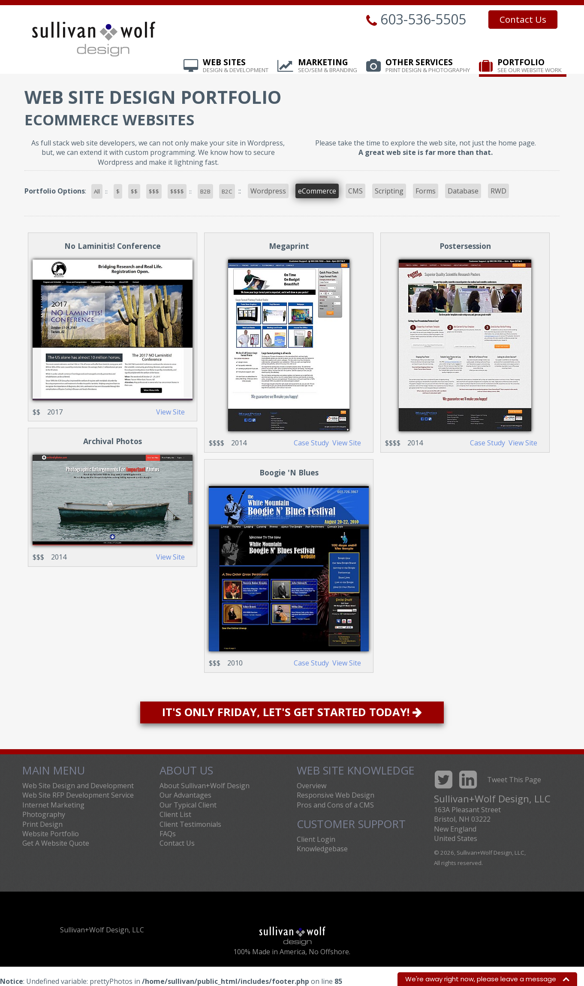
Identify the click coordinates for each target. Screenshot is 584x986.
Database (463, 191)
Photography (43, 814)
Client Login (316, 839)
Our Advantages (185, 795)
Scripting (389, 191)
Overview (311, 785)
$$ (134, 191)
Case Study (311, 443)
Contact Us (523, 19)
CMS (355, 191)
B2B (205, 191)
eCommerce (317, 191)
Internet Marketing (53, 805)
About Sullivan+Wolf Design (205, 785)
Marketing (327, 66)
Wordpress (268, 191)
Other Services (427, 66)
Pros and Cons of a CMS (335, 805)
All (97, 191)
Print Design (42, 824)
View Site (170, 412)
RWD (498, 191)
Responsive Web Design (335, 795)
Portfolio (529, 66)
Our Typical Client (188, 805)
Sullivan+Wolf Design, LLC (102, 930)
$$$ (154, 191)
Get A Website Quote (55, 843)
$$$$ (177, 191)
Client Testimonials (190, 824)
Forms (425, 191)
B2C (227, 191)
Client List (175, 814)
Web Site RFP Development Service (78, 795)
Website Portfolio (50, 833)
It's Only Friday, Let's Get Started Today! (292, 712)
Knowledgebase (322, 848)
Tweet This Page (514, 779)
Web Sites (235, 66)
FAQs (168, 833)
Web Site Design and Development (78, 785)
